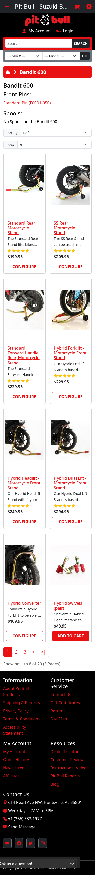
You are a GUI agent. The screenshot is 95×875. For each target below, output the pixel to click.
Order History (16, 759)
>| (43, 652)
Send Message (21, 827)
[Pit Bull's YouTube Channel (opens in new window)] (7, 843)
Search (81, 43)
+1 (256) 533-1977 (25, 819)
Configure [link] (24, 266)
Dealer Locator (65, 751)
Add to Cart (70, 636)
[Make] (24, 56)
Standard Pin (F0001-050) (27, 103)
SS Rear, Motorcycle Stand (64, 227)
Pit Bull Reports (65, 776)
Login (64, 31)
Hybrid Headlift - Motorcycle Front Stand (24, 483)
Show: (10, 144)
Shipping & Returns (21, 702)
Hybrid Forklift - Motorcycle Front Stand (70, 352)
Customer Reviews (68, 759)
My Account (36, 31)
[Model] (61, 56)
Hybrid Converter (24, 603)
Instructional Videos (70, 768)
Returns (58, 711)
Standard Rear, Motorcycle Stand (22, 227)
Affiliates (11, 776)
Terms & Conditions (21, 719)
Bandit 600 (33, 71)
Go (84, 55)
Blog (55, 784)
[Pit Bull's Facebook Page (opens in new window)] (19, 843)
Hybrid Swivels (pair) (68, 605)
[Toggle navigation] (7, 6)
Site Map (59, 719)
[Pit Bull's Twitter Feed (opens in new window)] (30, 843)
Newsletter (13, 768)
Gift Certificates (65, 702)
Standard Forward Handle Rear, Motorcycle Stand (24, 355)
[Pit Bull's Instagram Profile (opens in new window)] (42, 843)
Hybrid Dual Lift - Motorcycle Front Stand (70, 483)
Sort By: (12, 132)
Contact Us (61, 694)
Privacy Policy (16, 711)
